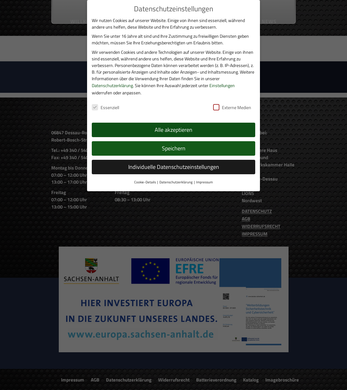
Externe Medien (232, 100)
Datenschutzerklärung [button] (176, 174)
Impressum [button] (204, 174)
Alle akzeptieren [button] (173, 122)
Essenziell (105, 100)
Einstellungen (222, 77)
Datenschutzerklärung (112, 77)
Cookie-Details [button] (145, 174)
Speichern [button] (173, 140)
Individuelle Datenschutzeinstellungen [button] (173, 159)
